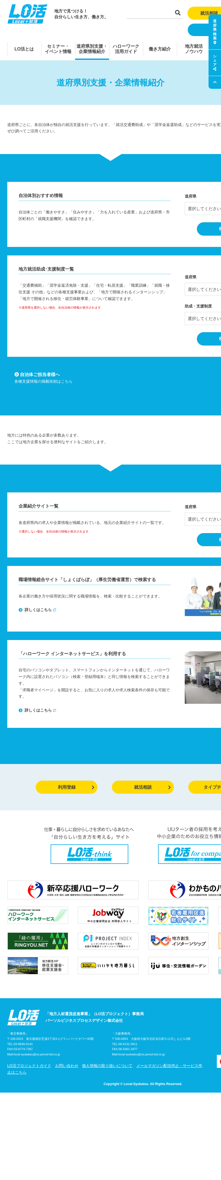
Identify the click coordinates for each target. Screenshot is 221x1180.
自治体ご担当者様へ (37, 374)
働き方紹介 (160, 49)
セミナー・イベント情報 (58, 49)
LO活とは (24, 49)
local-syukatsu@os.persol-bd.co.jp (37, 1054)
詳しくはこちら (35, 609)
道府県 (190, 196)
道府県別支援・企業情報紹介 (91, 49)
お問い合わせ (66, 1065)
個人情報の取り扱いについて (107, 1065)
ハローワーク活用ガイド (126, 49)
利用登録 (76, 787)
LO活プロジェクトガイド (29, 1065)
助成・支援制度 (198, 306)
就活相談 (152, 787)
